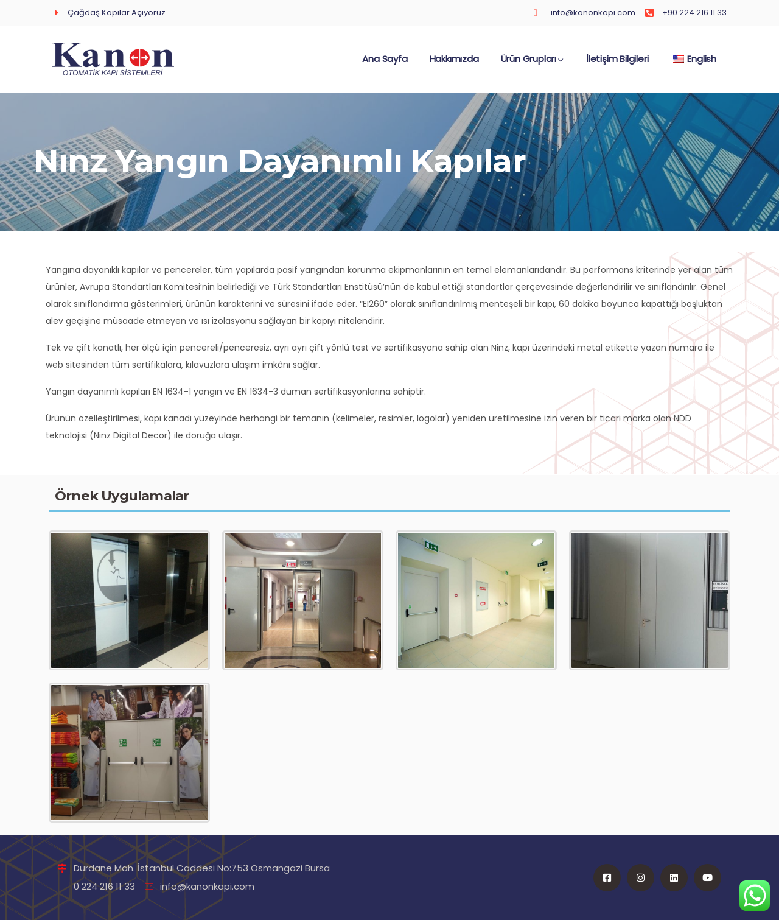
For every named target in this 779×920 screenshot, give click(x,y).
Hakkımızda (454, 64)
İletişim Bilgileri (617, 64)
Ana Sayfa (384, 64)
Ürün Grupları (532, 64)
